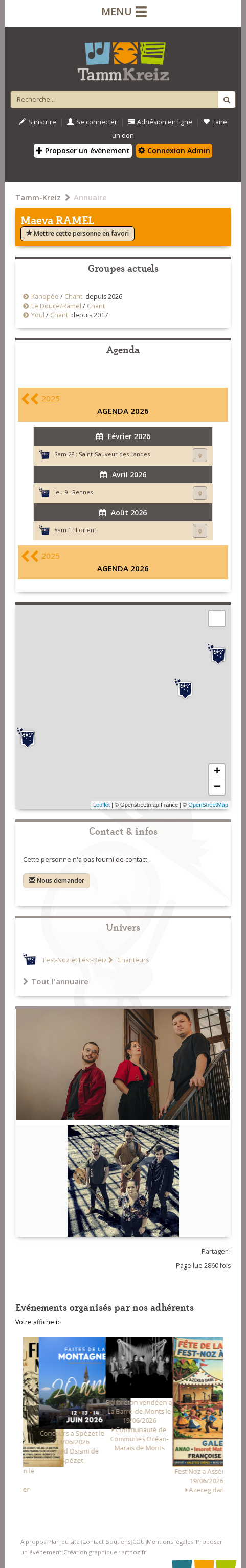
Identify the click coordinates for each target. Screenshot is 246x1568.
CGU (138, 1542)
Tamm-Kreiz (38, 197)
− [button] (217, 787)
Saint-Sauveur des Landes (114, 454)
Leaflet (101, 805)
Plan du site (64, 1542)
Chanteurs (132, 960)
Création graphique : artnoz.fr (104, 1552)
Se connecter (92, 122)
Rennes (82, 492)
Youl (37, 315)
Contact (93, 1542)
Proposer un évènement (83, 150)
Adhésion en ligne (160, 122)
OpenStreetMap (208, 805)
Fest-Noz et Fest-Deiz (75, 960)
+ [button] (217, 771)
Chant (73, 296)
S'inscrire (37, 122)
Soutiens (118, 1542)
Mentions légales (170, 1542)
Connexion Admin (174, 150)
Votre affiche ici (38, 1322)
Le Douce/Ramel (56, 306)
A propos (33, 1542)
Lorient (86, 530)
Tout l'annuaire (55, 981)
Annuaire (90, 197)
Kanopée (45, 296)
